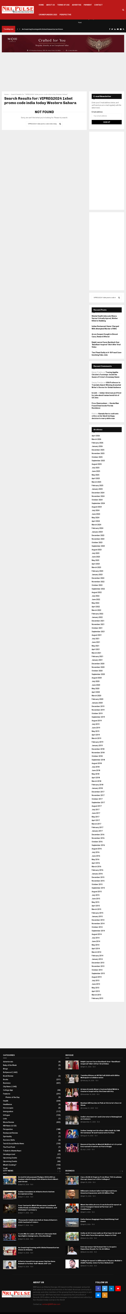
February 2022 (97, 623)
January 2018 (97, 798)
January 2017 (97, 841)
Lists (5, 1128)
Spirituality (7, 1146)
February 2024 (97, 538)
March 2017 (96, 834)
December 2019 (98, 716)
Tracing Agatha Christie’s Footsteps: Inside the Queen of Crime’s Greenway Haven (105, 384)
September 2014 (98, 940)
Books (42, 26)
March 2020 (96, 705)
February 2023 (97, 581)
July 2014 (95, 948)
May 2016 (95, 869)
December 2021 (98, 631)
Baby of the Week (10, 1075)
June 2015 (96, 908)
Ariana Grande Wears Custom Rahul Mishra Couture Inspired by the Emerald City (100, 1100)
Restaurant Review (122, 27)
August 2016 (97, 858)
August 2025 (97, 474)
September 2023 (98, 556)
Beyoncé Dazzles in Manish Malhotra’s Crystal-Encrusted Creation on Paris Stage (101, 1155)
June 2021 (96, 652)
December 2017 (98, 802)
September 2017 (98, 812)
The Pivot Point (80, 28)
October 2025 (97, 467)
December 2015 (98, 887)
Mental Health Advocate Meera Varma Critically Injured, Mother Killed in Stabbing (105, 328)
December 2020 (98, 673)
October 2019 (97, 723)
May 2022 (95, 613)
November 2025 (98, 463)
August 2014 (97, 944)
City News (4, 27)
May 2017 (95, 827)
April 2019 (96, 745)
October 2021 (97, 638)
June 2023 (96, 567)
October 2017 (97, 809)
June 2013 (96, 994)
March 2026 (96, 449)
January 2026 (97, 456)
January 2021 (97, 670)
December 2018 (98, 759)
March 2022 (96, 620)
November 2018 (98, 762)
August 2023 (97, 559)
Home (41, 5)
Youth (5, 1178)
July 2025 (95, 477)
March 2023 (96, 577)
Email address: (97, 122)
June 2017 (96, 823)
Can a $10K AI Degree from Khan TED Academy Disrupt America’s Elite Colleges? (101, 1188)
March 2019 (96, 748)
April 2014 (96, 958)
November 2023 (98, 549)
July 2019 (95, 734)
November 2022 (98, 591)
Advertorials (8, 1071)
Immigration (57, 26)
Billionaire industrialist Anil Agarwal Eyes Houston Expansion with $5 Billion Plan (99, 1202)
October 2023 (97, 552)
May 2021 (95, 656)
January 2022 (97, 627)
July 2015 (95, 905)
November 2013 (98, 976)
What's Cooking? (9, 1175)
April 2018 (96, 787)
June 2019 (96, 737)
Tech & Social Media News (13, 1153)
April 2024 (96, 531)
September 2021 (98, 641)
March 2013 (96, 1005)
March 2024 (96, 534)
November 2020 (98, 677)
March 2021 (96, 663)
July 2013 (95, 990)
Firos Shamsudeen (99, 413)
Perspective (65, 15)
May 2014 (95, 955)
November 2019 (98, 720)
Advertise (76, 5)
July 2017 (95, 819)
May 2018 (95, 784)
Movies (73, 26)
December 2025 (98, 460)
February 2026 (97, 453)
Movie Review (8, 1132)
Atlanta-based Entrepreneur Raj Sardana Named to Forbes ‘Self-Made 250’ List (36, 1272)
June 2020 (96, 695)
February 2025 (97, 495)
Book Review (8, 1086)
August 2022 (97, 602)
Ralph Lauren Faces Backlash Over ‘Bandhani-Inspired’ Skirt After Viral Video (106, 354)
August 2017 (97, 816)
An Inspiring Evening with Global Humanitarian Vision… (43, 39)
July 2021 (95, 648)
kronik (94, 403)
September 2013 (98, 983)
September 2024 (98, 513)
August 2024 (97, 517)
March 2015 (96, 919)
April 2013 (96, 1001)
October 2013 (97, 980)
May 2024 (95, 527)
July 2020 (95, 691)
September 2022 (98, 599)
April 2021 (96, 659)
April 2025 (96, 488)
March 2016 (96, 876)
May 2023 (95, 570)
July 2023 (95, 563)
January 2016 (97, 884)
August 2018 (97, 773)
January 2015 (97, 926)
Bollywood (112, 26)
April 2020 (96, 702)
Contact (98, 5)
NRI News (10, 27)
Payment (88, 5)
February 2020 (97, 709)
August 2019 (97, 730)
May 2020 (95, 698)
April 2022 (96, 616)
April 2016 (96, 873)
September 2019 (98, 727)
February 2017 (97, 837)
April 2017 (96, 830)
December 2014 (98, 930)
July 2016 (95, 862)
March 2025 (96, 492)
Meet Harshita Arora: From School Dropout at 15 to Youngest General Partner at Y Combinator (101, 1216)
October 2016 (97, 851)
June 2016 (96, 866)
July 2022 (95, 606)
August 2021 (97, 645)
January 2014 (97, 969)
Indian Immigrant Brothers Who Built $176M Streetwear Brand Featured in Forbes (100, 1141)
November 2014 (98, 933)
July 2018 (95, 777)
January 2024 (97, 542)
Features (25, 26)
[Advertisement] (63, 82)
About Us (50, 5)
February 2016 (97, 880)
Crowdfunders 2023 (48, 15)
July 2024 (95, 520)
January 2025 (97, 499)
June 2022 (96, 609)
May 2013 (95, 997)
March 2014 (96, 962)
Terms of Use (63, 5)
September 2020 (98, 684)
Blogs (5, 1078)
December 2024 (98, 502)
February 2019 (97, 752)
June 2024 (96, 524)
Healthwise (7, 1114)
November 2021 (98, 634)
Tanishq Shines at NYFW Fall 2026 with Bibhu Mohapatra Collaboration (100, 1086)
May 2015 (95, 912)
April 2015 (96, 915)
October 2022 (97, 595)
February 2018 (97, 794)
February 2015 (97, 923)
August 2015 (97, 901)
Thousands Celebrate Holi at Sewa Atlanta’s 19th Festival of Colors (37, 1231)
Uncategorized (9, 1164)
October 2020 (97, 680)
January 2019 (97, 755)
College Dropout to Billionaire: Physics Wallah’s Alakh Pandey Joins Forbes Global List (101, 1271)
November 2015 (98, 891)
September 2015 (98, 898)
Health (49, 26)
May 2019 (95, 741)
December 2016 (98, 844)
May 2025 (95, 485)
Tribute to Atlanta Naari (12, 1160)
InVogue (66, 26)
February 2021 (97, 666)
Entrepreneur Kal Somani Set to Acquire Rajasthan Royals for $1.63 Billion (98, 1258)
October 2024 (97, 510)
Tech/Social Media (103, 27)
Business (17, 26)
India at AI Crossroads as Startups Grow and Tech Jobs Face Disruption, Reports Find (101, 1244)
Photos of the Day (12, 1107)
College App (94, 27)
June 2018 (96, 780)
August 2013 (97, 987)
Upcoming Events (10, 1168)
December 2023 (98, 545)
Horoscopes (8, 1118)
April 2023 (96, 574)
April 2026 (96, 445)
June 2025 (96, 481)
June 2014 (96, 951)
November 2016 (98, 848)
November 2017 (98, 805)
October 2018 (97, 766)
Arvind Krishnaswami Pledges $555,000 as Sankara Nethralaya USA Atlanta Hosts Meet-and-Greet (38, 1189)
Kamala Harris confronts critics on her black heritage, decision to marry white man (105, 425)
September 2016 (98, 855)
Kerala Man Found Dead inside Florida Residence (105, 415)
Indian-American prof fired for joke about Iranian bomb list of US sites (106, 405)
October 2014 (97, 937)
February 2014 (97, 965)
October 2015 (97, 894)
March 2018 (96, 791)
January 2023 (97, 584)
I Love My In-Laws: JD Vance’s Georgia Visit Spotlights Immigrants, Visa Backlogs (37, 1244)
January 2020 (97, 713)
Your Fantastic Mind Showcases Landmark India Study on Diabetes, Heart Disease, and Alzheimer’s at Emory (37, 1217)
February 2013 (97, 1008)
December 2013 (98, 972)
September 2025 (98, 470)
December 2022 (98, 588)
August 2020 (97, 688)
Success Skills (9, 1150)
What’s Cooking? (87, 27)
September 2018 (98, 770)
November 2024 (98, 506)
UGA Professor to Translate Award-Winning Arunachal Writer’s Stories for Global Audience (106, 394)
